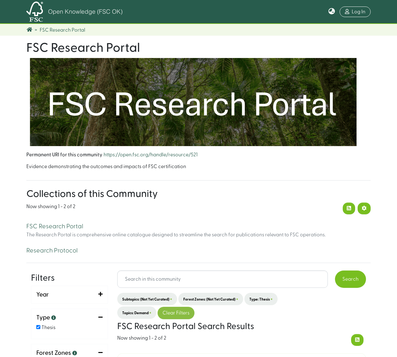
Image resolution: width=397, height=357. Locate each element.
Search (350, 279)
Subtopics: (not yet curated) (147, 299)
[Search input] (222, 279)
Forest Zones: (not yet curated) (210, 299)
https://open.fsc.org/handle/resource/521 (151, 154)
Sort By (46, 325)
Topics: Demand (136, 312)
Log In (355, 11)
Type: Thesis (261, 299)
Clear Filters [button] (176, 312)
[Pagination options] (364, 208)
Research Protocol (52, 251)
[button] (331, 12)
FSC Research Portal (54, 226)
